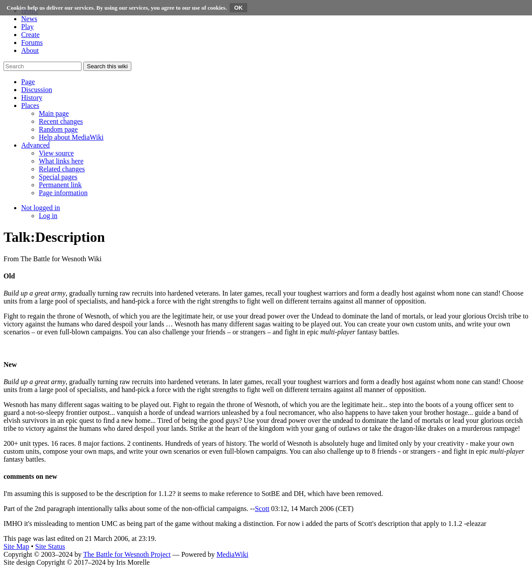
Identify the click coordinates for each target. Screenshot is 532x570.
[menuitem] (54, 113)
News (29, 18)
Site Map (16, 546)
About (30, 50)
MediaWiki (232, 554)
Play (27, 26)
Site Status (50, 546)
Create (30, 34)
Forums (32, 42)
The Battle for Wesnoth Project (127, 554)
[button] (28, 81)
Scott (262, 508)
